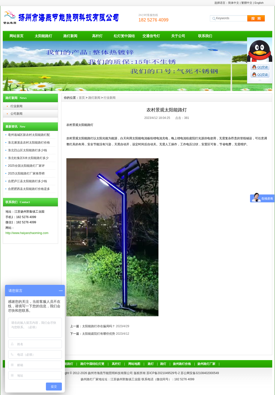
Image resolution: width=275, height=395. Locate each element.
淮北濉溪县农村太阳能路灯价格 (29, 142)
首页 (82, 97)
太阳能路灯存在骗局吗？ (98, 326)
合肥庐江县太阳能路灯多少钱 (27, 181)
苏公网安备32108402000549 (200, 373)
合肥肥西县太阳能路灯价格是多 (29, 189)
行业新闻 (16, 106)
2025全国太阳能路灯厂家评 (26, 165)
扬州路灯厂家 (206, 364)
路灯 (151, 364)
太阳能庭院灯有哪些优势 (98, 333)
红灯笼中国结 (124, 36)
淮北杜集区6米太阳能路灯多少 (28, 158)
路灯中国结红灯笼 (92, 364)
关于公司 (178, 36)
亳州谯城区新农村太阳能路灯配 (29, 135)
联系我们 (205, 36)
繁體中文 (246, 2)
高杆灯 (97, 36)
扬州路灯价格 (182, 364)
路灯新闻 (70, 36)
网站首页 (16, 36)
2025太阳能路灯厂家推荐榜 (26, 173)
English (259, 2)
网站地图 (134, 364)
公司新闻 (16, 113)
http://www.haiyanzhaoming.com (26, 233)
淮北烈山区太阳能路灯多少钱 (27, 150)
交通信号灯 (151, 36)
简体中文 (233, 2)
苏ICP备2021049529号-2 (163, 373)
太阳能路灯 (43, 36)
